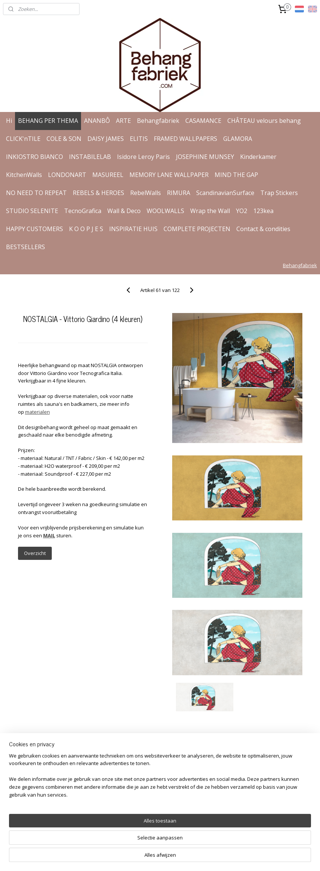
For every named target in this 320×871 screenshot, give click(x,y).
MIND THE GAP (236, 175)
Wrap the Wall (210, 211)
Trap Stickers (279, 193)
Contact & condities (263, 229)
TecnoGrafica (82, 211)
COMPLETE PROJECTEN (197, 229)
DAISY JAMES (105, 139)
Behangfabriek (158, 120)
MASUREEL (107, 175)
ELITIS (139, 139)
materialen (37, 411)
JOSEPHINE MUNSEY (205, 157)
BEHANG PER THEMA (48, 120)
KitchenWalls (24, 175)
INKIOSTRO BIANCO (34, 157)
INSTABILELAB (90, 157)
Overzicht (35, 553)
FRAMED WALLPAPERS (185, 139)
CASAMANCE (203, 120)
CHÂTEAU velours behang (264, 120)
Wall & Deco (124, 211)
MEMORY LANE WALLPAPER (169, 175)
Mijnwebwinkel (247, 857)
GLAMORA (237, 139)
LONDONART (67, 175)
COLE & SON (64, 139)
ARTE (123, 120)
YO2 (241, 211)
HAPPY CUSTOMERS (34, 229)
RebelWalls (145, 193)
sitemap (137, 857)
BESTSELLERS (25, 247)
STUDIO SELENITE (32, 211)
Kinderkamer (258, 157)
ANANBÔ (97, 120)
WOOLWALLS (165, 211)
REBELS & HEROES (98, 193)
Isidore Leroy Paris (143, 157)
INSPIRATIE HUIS (133, 229)
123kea (263, 211)
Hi (9, 120)
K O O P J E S (86, 229)
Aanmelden (235, 794)
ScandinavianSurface (225, 193)
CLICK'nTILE (23, 139)
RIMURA (178, 193)
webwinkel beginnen (182, 857)
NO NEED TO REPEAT (36, 193)
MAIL (49, 535)
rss (153, 857)
